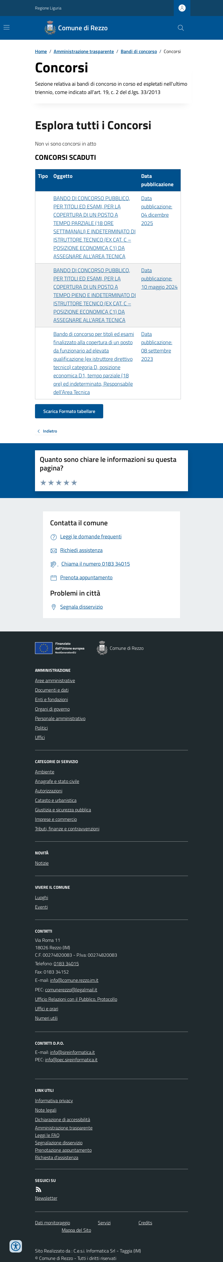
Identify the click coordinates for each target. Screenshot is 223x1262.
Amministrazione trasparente (84, 51)
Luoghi (41, 897)
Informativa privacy (54, 1100)
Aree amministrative (55, 680)
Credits (145, 1222)
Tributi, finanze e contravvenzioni (67, 828)
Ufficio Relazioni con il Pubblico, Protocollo (76, 999)
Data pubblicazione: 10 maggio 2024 (159, 278)
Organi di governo (52, 708)
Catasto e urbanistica (56, 800)
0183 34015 (66, 963)
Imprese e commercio (56, 819)
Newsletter (46, 1198)
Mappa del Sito (76, 1230)
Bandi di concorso (139, 51)
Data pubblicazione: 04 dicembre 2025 (156, 210)
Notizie (42, 863)
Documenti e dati (52, 689)
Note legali (45, 1109)
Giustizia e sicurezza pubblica (63, 809)
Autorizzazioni (48, 790)
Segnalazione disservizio (58, 1142)
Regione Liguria (48, 8)
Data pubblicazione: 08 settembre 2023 (156, 346)
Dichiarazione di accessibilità (62, 1119)
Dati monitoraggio (52, 1222)
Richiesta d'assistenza (56, 1157)
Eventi (41, 906)
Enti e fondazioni (51, 699)
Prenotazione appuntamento (63, 1149)
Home (41, 51)
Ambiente (44, 771)
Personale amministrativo (60, 718)
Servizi (104, 1222)
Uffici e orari (46, 1008)
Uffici (40, 737)
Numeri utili (46, 1018)
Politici (41, 727)
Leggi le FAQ (47, 1135)
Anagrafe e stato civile (57, 781)
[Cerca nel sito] (178, 28)
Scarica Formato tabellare (69, 411)
